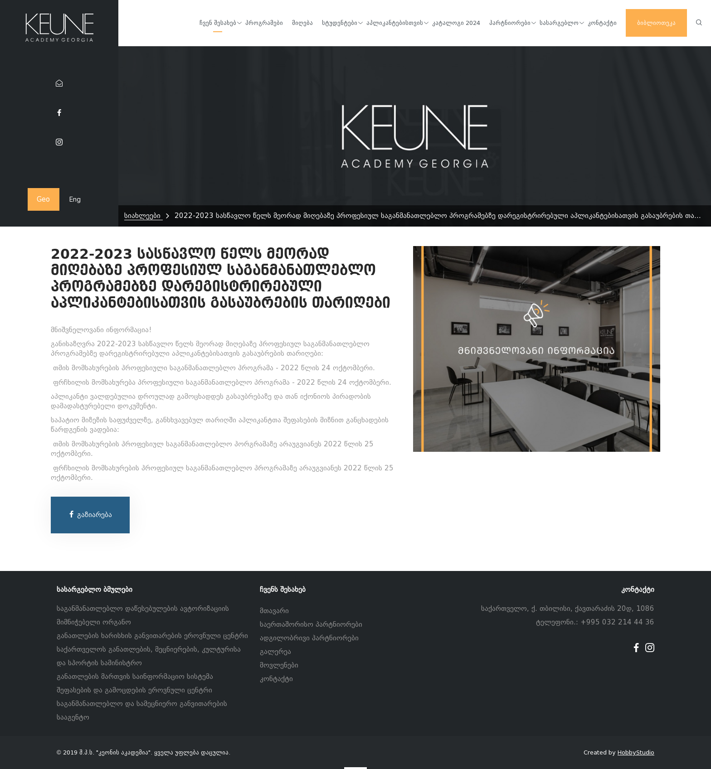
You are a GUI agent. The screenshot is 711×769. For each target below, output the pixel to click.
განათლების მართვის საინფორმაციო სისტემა (135, 676)
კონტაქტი (276, 679)
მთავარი (274, 611)
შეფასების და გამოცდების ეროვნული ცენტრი (134, 690)
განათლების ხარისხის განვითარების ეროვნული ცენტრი (152, 636)
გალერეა (275, 652)
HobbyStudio (636, 752)
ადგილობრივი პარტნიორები (309, 638)
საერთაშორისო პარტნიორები (311, 624)
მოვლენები (279, 665)
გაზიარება (90, 515)
